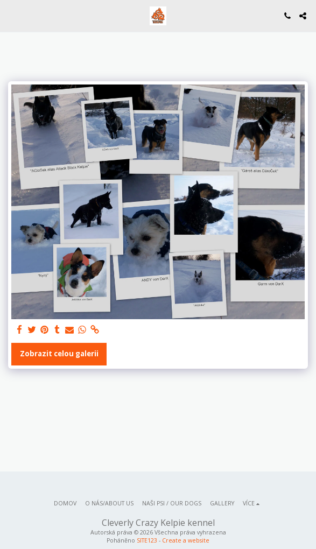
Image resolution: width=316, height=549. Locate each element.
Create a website (185, 540)
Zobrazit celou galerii (59, 353)
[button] (12, 15)
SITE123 (147, 540)
